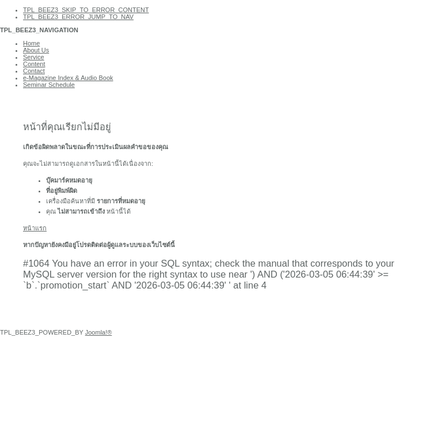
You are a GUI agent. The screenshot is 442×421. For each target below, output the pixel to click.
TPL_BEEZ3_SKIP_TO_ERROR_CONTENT (86, 9)
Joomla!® (98, 332)
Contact (34, 70)
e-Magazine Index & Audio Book (68, 77)
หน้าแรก (35, 228)
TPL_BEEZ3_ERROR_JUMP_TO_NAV (78, 16)
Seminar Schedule (49, 84)
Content (34, 63)
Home (31, 43)
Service (33, 57)
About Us (36, 50)
